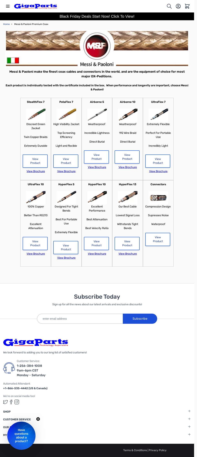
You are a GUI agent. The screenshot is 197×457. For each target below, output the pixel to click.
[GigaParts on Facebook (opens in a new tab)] (11, 402)
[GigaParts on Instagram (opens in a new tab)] (16, 402)
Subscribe (140, 318)
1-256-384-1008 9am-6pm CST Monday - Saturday (31, 370)
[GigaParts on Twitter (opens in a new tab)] (5, 402)
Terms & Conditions (135, 450)
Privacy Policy (158, 450)
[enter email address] (80, 319)
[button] (21, 435)
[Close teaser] (38, 419)
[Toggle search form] (169, 6)
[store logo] (35, 6)
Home (6, 24)
